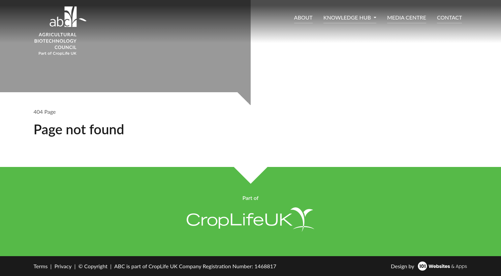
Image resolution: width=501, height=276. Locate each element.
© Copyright (92, 266)
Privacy (62, 266)
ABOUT (303, 17)
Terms (41, 266)
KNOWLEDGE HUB (347, 17)
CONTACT (449, 17)
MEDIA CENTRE (406, 17)
